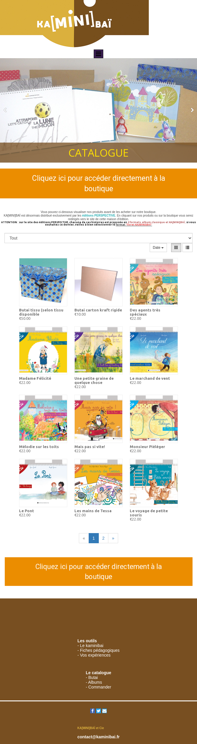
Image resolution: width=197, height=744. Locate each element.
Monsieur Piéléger (147, 446)
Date (158, 248)
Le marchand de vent (150, 378)
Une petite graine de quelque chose (94, 380)
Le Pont (26, 511)
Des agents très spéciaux (145, 312)
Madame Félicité (35, 378)
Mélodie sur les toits (39, 446)
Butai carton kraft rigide (98, 310)
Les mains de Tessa (93, 511)
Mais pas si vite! (89, 446)
